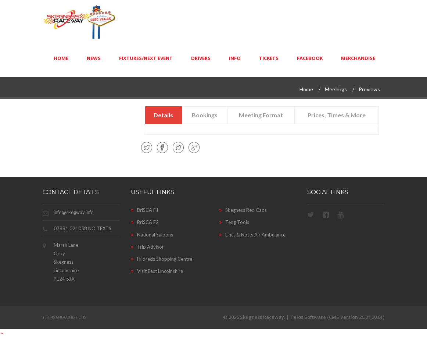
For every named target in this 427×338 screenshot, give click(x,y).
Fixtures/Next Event (146, 58)
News (94, 58)
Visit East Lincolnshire (157, 271)
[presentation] (163, 115)
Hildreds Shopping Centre (161, 259)
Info (235, 58)
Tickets (269, 58)
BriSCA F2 (145, 222)
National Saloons (152, 235)
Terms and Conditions (64, 317)
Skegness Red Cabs (243, 210)
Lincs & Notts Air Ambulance (252, 235)
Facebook (310, 58)
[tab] (164, 115)
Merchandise (358, 58)
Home (61, 58)
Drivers (201, 58)
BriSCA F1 (145, 210)
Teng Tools (234, 222)
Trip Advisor (147, 247)
